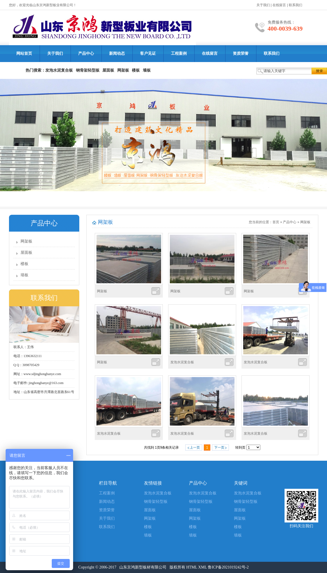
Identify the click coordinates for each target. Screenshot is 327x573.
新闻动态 (117, 53)
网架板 (26, 241)
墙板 (24, 275)
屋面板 (26, 252)
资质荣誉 (241, 53)
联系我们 (295, 5)
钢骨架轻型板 (156, 501)
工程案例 (179, 53)
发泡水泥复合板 (182, 362)
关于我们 (263, 5)
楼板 (24, 264)
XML (202, 567)
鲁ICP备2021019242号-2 (228, 567)
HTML (191, 567)
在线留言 (279, 5)
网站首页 (24, 53)
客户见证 (148, 53)
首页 (275, 222)
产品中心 (86, 53)
